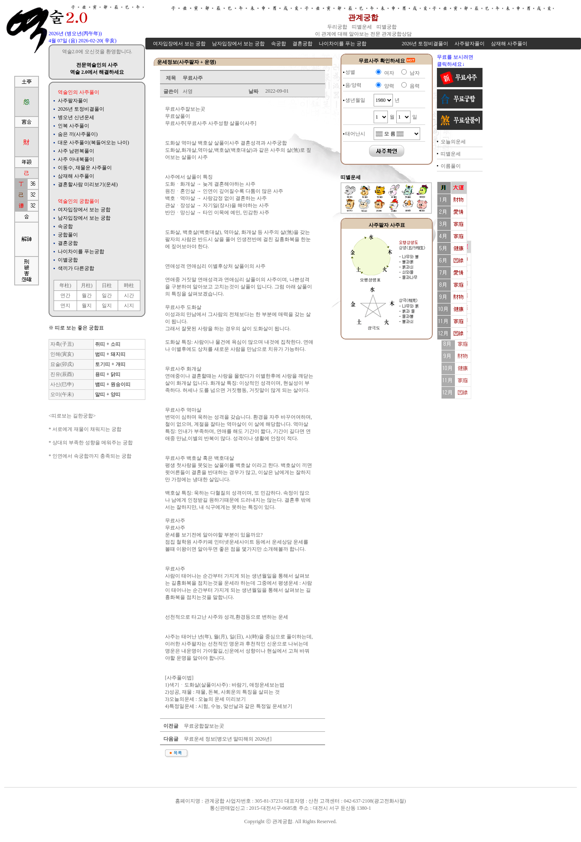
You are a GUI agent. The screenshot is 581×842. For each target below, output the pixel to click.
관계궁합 (363, 17)
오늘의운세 (453, 142)
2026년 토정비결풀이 (81, 109)
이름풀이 (451, 166)
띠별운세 (362, 27)
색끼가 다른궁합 (76, 268)
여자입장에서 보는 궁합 (84, 209)
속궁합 (65, 226)
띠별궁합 (387, 27)
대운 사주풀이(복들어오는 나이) (93, 142)
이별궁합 (68, 260)
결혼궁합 (68, 243)
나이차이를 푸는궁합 (81, 251)
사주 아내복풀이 (76, 159)
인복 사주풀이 (73, 126)
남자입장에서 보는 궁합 (84, 218)
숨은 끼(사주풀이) (78, 134)
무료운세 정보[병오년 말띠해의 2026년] (227, 739)
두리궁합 (338, 27)
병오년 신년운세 (76, 117)
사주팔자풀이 (73, 101)
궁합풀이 (68, 235)
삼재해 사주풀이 (76, 176)
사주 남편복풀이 (76, 151)
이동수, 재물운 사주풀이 (85, 168)
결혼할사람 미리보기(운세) (88, 184)
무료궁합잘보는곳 (203, 726)
